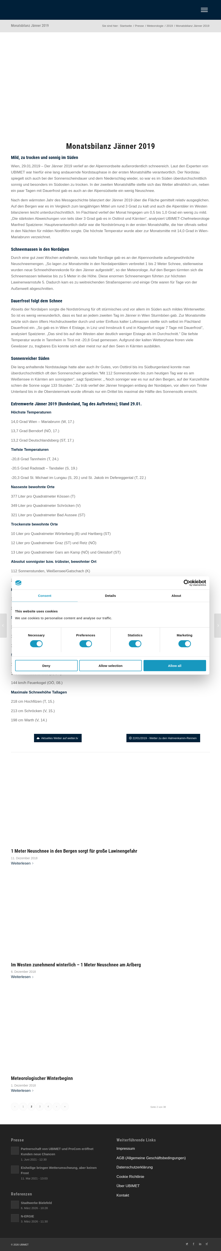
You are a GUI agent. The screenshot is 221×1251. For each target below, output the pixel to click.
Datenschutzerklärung (135, 1167)
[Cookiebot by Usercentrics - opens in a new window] (187, 582)
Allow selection (110, 666)
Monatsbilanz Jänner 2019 (30, 25)
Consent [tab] (44, 595)
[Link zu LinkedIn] (200, 1243)
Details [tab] (110, 595)
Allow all (174, 666)
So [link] (49, 264)
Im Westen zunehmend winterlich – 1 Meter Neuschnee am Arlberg (76, 965)
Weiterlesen (23, 863)
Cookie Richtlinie (130, 1177)
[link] (31, 166)
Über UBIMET (128, 1186)
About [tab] (176, 595)
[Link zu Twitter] (187, 1243)
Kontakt (123, 1195)
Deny (46, 666)
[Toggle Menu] (204, 10)
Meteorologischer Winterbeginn (42, 1078)
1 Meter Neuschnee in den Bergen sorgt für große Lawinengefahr (74, 851)
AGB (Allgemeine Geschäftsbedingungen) (151, 1158)
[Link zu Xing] (206, 1243)
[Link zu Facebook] (193, 1243)
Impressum (126, 1148)
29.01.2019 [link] (31, 166)
